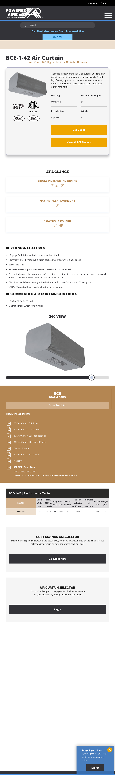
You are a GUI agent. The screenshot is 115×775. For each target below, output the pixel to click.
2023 (27, 471)
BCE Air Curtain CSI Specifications (29, 435)
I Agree (95, 767)
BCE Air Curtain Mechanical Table (29, 442)
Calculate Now (57, 558)
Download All (57, 405)
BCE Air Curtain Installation (26, 454)
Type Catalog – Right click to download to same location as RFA (45, 476)
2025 (15, 471)
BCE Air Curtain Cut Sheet (25, 423)
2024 (21, 471)
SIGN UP (57, 36)
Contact (104, 3)
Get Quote (78, 129)
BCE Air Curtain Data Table (26, 429)
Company (92, 3)
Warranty (17, 460)
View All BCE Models (79, 142)
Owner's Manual (21, 448)
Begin (57, 609)
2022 (33, 471)
